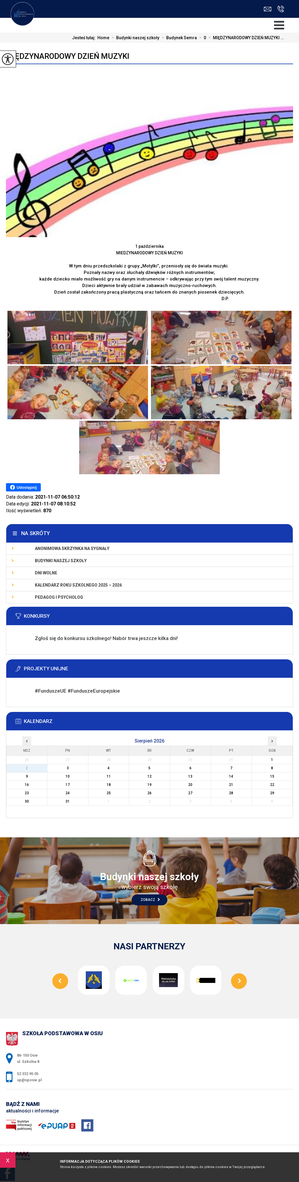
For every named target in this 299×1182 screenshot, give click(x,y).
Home (103, 38)
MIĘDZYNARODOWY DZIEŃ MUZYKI (67, 56)
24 (68, 793)
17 (68, 785)
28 (231, 793)
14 (231, 776)
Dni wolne (46, 572)
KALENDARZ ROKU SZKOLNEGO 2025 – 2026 (78, 585)
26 (149, 793)
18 (109, 785)
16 (27, 785)
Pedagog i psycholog (59, 597)
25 (109, 793)
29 (272, 793)
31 (68, 801)
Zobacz (150, 900)
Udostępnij (23, 487)
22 (272, 785)
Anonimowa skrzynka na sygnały (72, 548)
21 (231, 785)
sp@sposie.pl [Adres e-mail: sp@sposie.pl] (29, 1080)
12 (149, 776)
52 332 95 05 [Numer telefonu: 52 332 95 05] (27, 1073)
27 (190, 793)
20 (190, 785)
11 (109, 776)
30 (27, 801)
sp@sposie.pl (267, 9)
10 (68, 776)
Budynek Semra (178, 38)
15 (272, 776)
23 (27, 793)
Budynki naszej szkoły (134, 38)
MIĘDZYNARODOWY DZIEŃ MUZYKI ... (245, 38)
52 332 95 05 (280, 8)
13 (190, 776)
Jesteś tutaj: (84, 38)
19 (149, 785)
